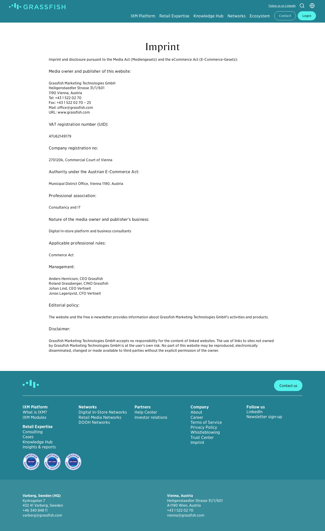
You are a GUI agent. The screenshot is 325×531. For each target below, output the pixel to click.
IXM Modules (34, 417)
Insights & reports (39, 447)
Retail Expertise (174, 15)
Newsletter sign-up (264, 416)
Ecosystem (260, 15)
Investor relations (151, 417)
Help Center (146, 412)
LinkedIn (254, 411)
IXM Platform (143, 15)
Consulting (33, 431)
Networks (237, 15)
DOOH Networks (94, 422)
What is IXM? (35, 412)
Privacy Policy (203, 427)
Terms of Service (206, 422)
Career (196, 417)
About (196, 412)
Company (199, 407)
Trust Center (202, 437)
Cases (28, 436)
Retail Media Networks (100, 417)
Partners (143, 407)
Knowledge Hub (208, 15)
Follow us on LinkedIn (282, 5)
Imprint (197, 442)
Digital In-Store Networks (103, 412)
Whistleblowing (205, 432)
